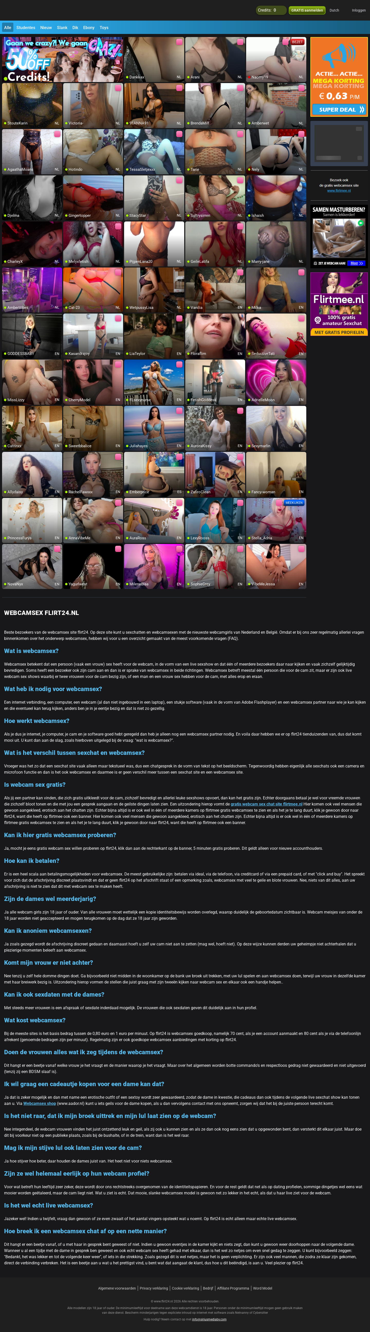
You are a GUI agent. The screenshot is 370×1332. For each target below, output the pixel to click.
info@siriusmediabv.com (209, 1319)
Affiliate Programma (233, 1288)
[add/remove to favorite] (128, 41)
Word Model (262, 1288)
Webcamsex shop (39, 1103)
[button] (338, 10)
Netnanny (242, 1313)
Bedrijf (208, 1288)
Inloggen (359, 10)
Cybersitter (260, 1313)
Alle (7, 27)
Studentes (25, 27)
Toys (104, 27)
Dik (75, 27)
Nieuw (46, 27)
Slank (62, 27)
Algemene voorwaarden (117, 1288)
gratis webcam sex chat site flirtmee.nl (266, 804)
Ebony (89, 27)
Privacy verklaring (154, 1288)
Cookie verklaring (185, 1288)
